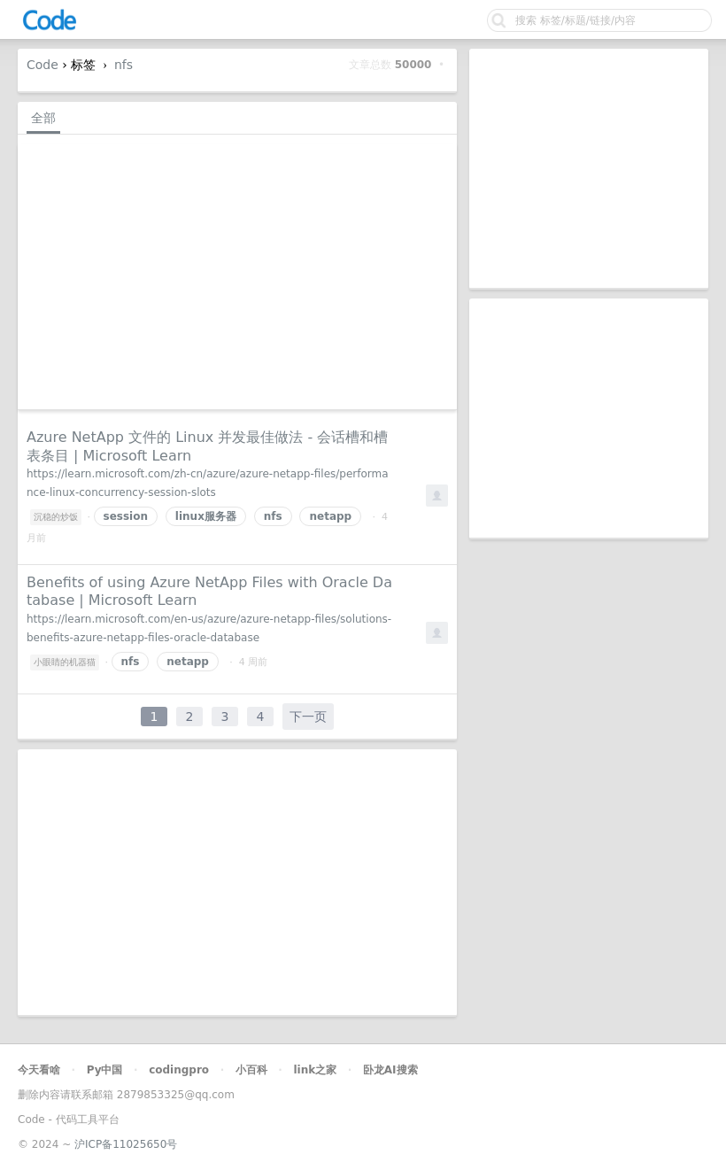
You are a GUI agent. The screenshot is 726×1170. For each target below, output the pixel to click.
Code (42, 65)
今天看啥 (39, 1070)
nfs (123, 65)
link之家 (314, 1070)
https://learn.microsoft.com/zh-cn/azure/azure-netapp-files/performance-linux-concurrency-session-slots (208, 483)
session (126, 516)
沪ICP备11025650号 (125, 1144)
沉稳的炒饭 (56, 517)
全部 (43, 118)
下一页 (308, 716)
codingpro (179, 1070)
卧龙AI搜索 (390, 1070)
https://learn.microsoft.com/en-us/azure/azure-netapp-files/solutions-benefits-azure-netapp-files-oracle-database (209, 628)
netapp (330, 516)
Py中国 (105, 1070)
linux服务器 (205, 516)
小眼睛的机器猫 (65, 662)
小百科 (251, 1070)
